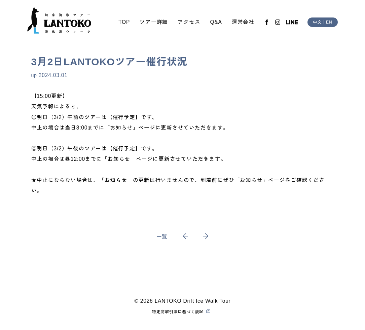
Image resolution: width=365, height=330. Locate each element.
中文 (317, 22)
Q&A (216, 22)
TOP (124, 22)
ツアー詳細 (154, 22)
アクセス (189, 22)
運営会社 (243, 22)
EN (329, 22)
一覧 (162, 237)
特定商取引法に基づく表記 (178, 311)
